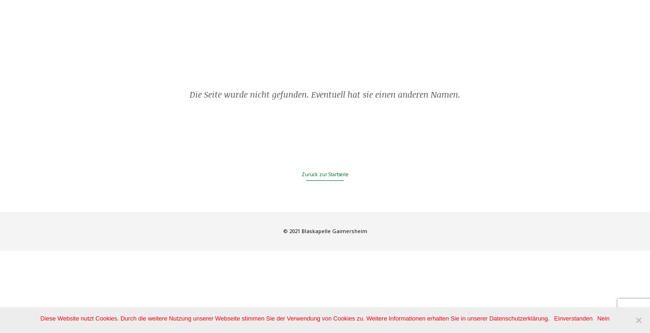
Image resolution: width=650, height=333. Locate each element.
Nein (603, 318)
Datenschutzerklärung (518, 318)
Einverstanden (573, 318)
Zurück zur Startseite (325, 174)
